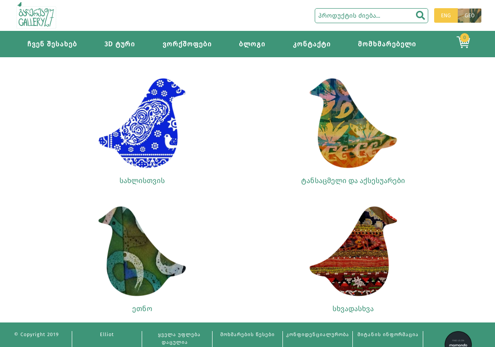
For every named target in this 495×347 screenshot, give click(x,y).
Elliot (107, 334)
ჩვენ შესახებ (52, 44)
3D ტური (119, 44)
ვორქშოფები (187, 44)
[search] (420, 15)
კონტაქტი (312, 44)
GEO (470, 15)
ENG (446, 15)
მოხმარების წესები (247, 334)
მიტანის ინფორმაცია (388, 334)
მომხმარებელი (387, 44)
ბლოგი (252, 44)
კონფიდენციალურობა (317, 334)
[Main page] (36, 14)
